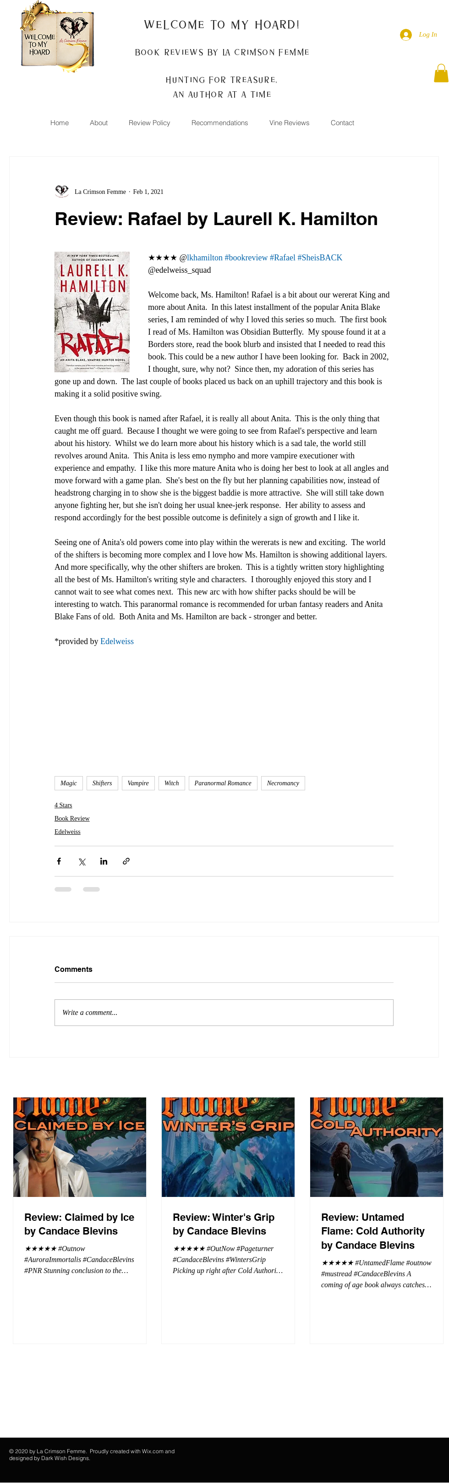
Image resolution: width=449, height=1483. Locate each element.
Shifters (102, 783)
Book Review (72, 818)
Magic (68, 783)
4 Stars (63, 805)
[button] (441, 73)
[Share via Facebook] (59, 861)
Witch (171, 783)
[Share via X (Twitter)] (81, 861)
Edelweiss (68, 831)
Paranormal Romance (223, 783)
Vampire (138, 783)
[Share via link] (126, 861)
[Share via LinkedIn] (103, 861)
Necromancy (283, 783)
